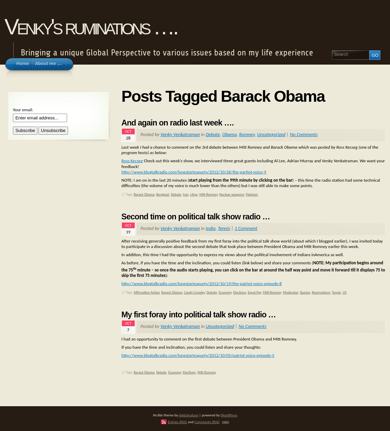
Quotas (305, 292)
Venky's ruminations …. (90, 26)
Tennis (224, 228)
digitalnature (188, 415)
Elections (239, 292)
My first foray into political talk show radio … (198, 314)
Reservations (321, 292)
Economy (225, 292)
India (210, 228)
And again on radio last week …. (177, 122)
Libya (194, 194)
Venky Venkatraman (180, 134)
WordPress (229, 415)
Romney (247, 134)
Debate (213, 134)
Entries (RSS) (177, 421)
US (344, 292)
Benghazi (162, 194)
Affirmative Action (147, 292)
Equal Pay (254, 292)
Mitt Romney (208, 194)
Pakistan (252, 194)
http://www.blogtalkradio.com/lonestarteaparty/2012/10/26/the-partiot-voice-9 (193, 172)
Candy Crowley (194, 292)
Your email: (23, 109)
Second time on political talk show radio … (195, 216)
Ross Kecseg (132, 160)
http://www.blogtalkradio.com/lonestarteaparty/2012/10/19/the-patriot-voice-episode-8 (201, 283)
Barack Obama (144, 194)
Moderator (290, 292)
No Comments (304, 134)
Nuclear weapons (232, 194)
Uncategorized (271, 134)
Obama (229, 134)
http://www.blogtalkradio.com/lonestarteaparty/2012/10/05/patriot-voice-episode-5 (197, 355)
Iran (186, 194)
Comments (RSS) (207, 421)
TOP (225, 422)
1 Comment (245, 228)
